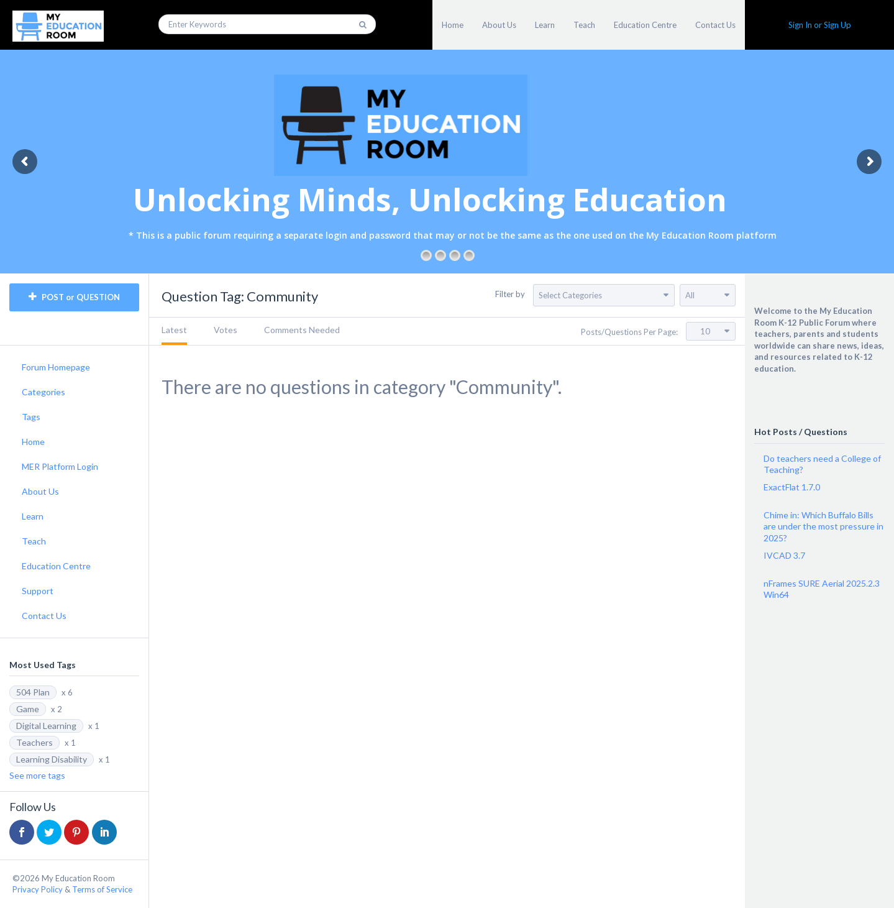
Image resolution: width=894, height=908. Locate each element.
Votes (225, 329)
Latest (174, 329)
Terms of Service (102, 889)
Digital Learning (46, 725)
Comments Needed (302, 329)
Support (37, 590)
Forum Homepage (56, 367)
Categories (43, 392)
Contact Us (715, 25)
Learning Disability (51, 759)
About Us (499, 25)
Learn (545, 25)
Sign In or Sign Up (819, 25)
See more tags (37, 775)
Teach (584, 25)
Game (27, 709)
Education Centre (645, 25)
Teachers (34, 742)
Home (452, 25)
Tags (31, 416)
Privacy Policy (37, 889)
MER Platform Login (60, 466)
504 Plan (33, 692)
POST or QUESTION (74, 297)
